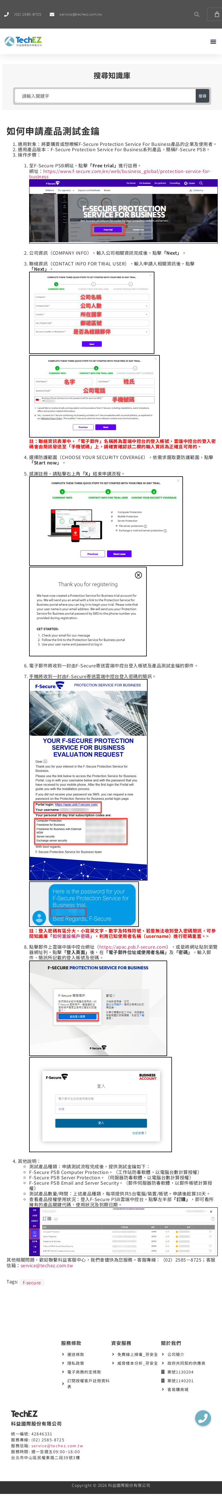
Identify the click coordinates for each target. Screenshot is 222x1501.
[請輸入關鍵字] (105, 96)
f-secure (32, 1282)
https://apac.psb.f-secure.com (133, 946)
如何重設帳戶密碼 (71, 936)
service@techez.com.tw (47, 1265)
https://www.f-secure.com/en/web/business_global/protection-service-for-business (120, 174)
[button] (197, 14)
